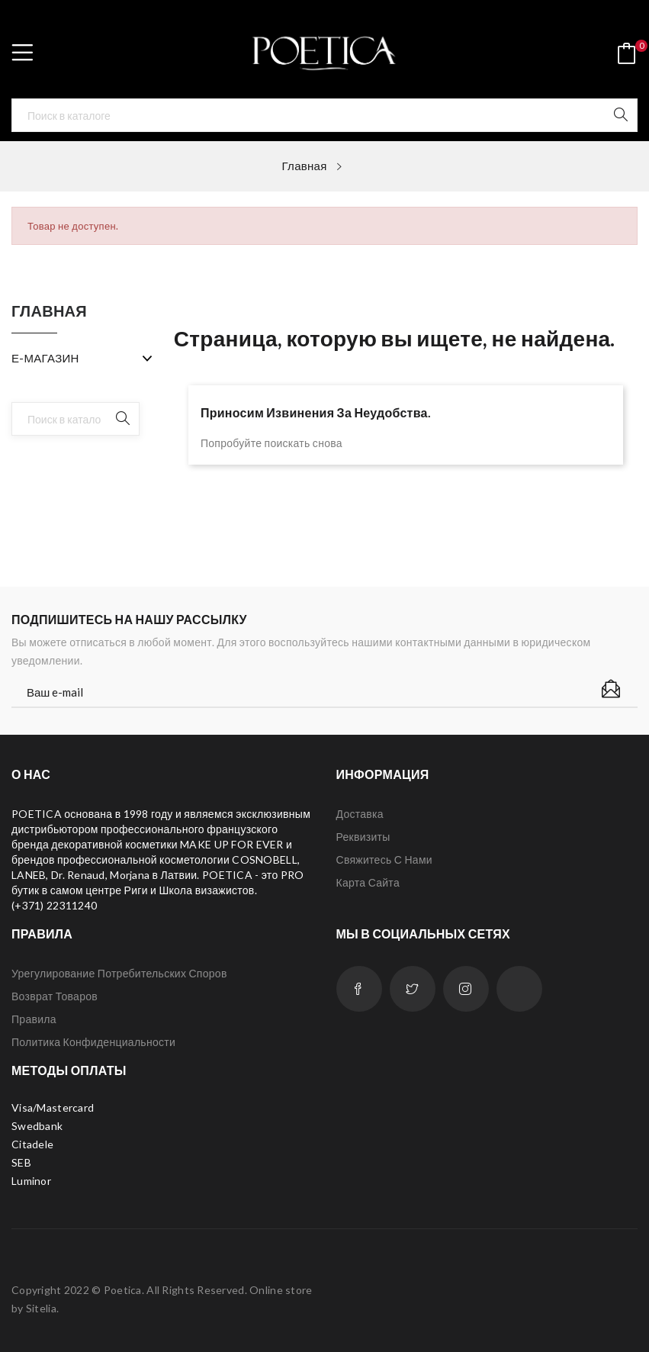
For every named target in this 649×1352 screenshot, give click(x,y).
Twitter (412, 989)
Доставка (360, 813)
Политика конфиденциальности (93, 1041)
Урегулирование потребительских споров (119, 973)
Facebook (359, 989)
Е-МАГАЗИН (45, 358)
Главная (49, 311)
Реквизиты (363, 836)
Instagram (466, 989)
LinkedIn (519, 989)
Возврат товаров (54, 996)
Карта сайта (368, 882)
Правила (33, 1018)
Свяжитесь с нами (384, 859)
